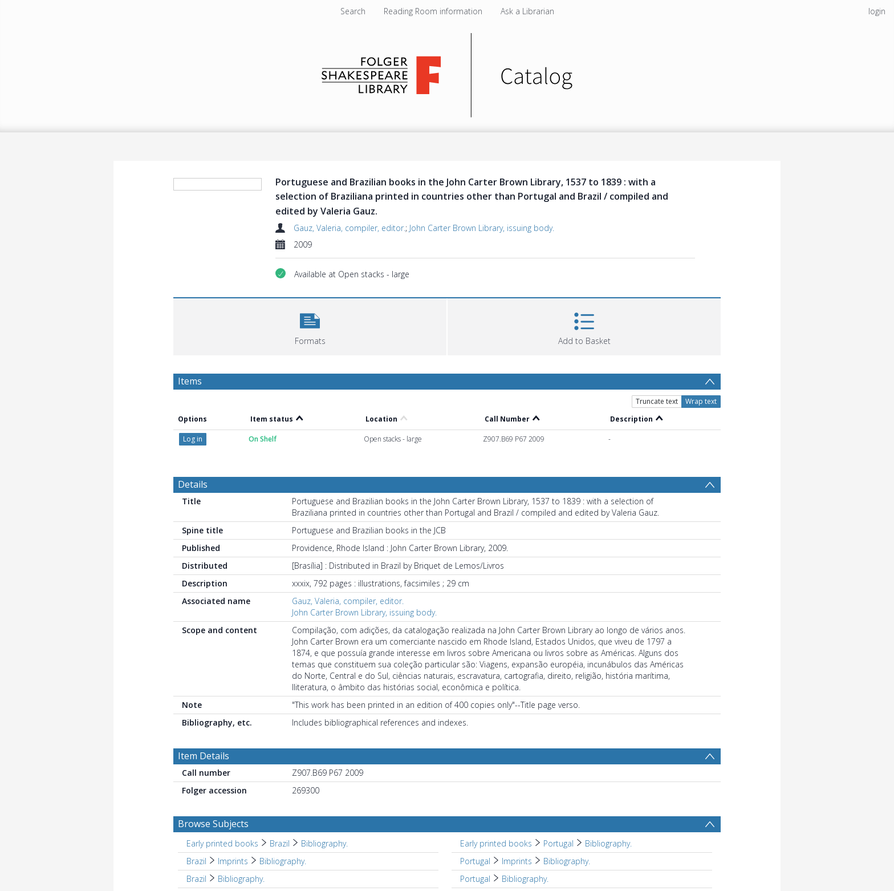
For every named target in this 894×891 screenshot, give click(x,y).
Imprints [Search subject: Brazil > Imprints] (233, 861)
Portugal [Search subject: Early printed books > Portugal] (558, 843)
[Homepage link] (447, 72)
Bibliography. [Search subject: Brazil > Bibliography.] (241, 878)
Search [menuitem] (352, 11)
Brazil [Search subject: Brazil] (196, 861)
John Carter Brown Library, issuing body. (481, 227)
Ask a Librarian (527, 11)
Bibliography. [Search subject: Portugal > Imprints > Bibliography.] (566, 861)
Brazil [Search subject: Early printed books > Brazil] (280, 843)
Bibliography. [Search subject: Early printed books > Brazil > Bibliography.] (324, 843)
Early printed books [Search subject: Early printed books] (222, 843)
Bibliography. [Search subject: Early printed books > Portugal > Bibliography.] (608, 843)
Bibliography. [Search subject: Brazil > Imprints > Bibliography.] (282, 861)
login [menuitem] (876, 11)
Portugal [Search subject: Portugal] (475, 861)
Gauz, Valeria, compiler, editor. (349, 227)
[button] (309, 325)
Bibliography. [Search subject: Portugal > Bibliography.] (525, 878)
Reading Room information (433, 11)
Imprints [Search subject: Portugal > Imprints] (517, 861)
